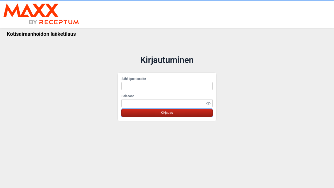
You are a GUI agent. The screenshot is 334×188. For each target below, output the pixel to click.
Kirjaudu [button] (166, 113)
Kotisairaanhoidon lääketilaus (41, 34)
